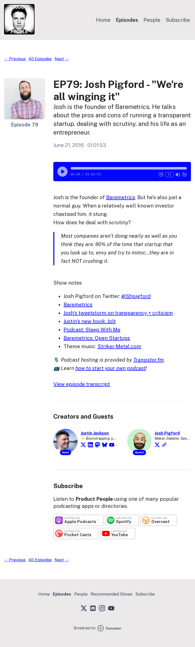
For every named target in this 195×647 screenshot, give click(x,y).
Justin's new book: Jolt (89, 321)
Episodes (127, 20)
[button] (129, 168)
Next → (62, 59)
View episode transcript (81, 384)
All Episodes (40, 59)
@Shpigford (136, 296)
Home (103, 20)
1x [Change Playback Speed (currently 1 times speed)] (169, 174)
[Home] (19, 33)
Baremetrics (120, 197)
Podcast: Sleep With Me (91, 330)
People (151, 20)
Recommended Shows (111, 594)
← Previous (15, 59)
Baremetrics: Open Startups (96, 338)
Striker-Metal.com (119, 346)
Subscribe (178, 20)
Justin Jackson (95, 433)
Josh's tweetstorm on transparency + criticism (118, 313)
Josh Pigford (167, 433)
